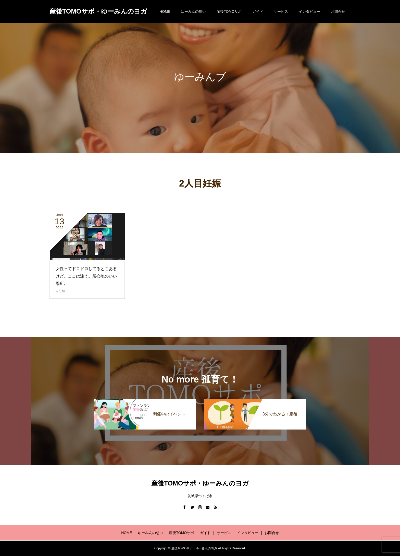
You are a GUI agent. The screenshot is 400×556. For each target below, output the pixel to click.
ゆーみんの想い (193, 11)
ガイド (257, 11)
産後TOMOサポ (229, 11)
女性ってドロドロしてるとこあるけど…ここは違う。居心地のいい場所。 (86, 276)
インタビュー (309, 11)
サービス (281, 11)
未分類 (60, 291)
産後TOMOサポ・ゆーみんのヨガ (98, 11)
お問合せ (338, 11)
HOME (164, 11)
